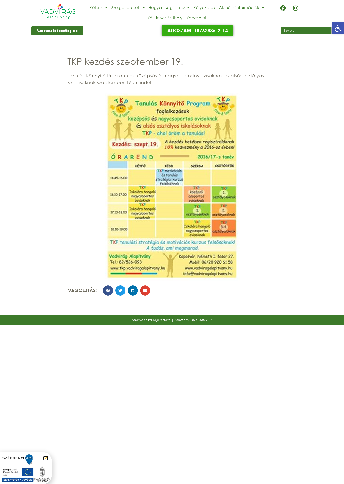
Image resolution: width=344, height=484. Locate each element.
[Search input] (307, 30)
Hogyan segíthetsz (169, 7)
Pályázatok (204, 7)
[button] (338, 28)
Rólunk (98, 7)
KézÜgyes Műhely (165, 17)
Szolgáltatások (128, 7)
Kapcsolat (196, 17)
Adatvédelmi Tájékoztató (151, 320)
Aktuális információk (241, 7)
